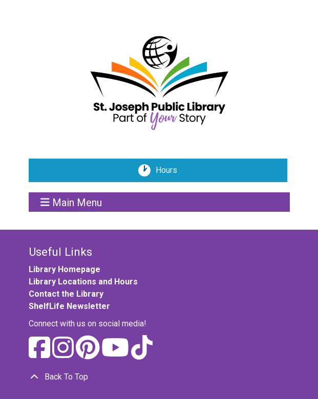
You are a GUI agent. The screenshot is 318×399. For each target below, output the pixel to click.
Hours (170, 170)
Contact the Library (66, 294)
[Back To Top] (159, 377)
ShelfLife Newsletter (69, 306)
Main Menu (71, 202)
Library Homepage (64, 269)
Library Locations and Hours (83, 281)
